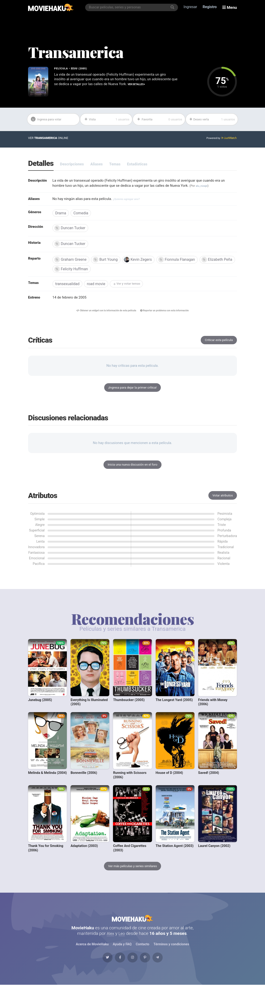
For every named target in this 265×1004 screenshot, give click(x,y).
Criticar (217, 345)
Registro (211, 7)
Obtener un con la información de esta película (103, 315)
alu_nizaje (211, 187)
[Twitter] (97, 974)
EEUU (74, 68)
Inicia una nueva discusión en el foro (132, 472)
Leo (122, 947)
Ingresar (191, 7)
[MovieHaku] (51, 7)
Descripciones (72, 165)
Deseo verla (212, 120)
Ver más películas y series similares (132, 875)
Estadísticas (137, 165)
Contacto (142, 958)
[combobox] (132, 7)
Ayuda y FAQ (122, 958)
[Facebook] (114, 974)
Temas (115, 165)
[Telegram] (167, 974)
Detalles (41, 165)
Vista (106, 120)
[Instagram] (132, 974)
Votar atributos (221, 503)
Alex (110, 947)
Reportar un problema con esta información (168, 315)
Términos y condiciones (171, 958)
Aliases (96, 165)
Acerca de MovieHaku (92, 958)
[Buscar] (173, 7)
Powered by (221, 139)
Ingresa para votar (49, 120)
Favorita (159, 120)
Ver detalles (63, 90)
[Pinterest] (150, 974)
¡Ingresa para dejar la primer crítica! (132, 394)
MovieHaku (132, 929)
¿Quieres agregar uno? (133, 201)
